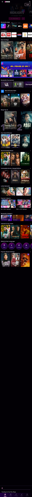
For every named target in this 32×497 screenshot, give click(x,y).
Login (27, 4)
